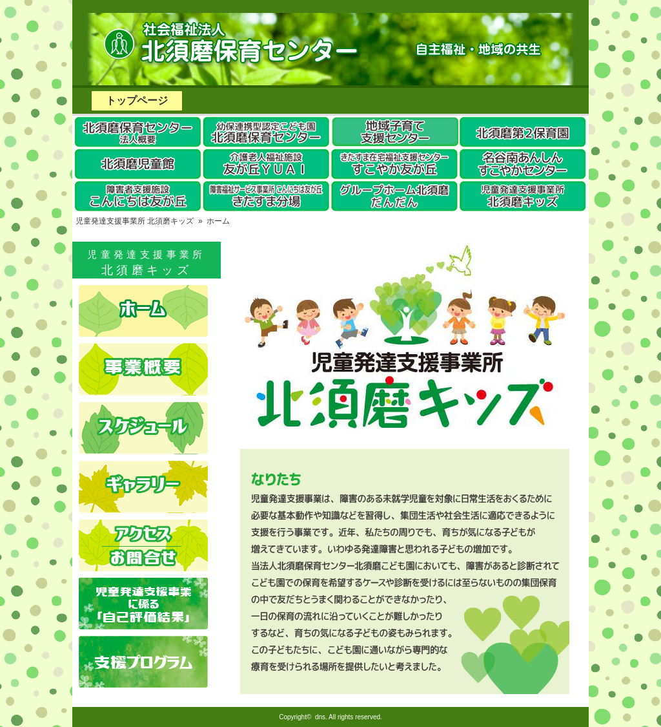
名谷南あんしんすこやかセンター (524, 164)
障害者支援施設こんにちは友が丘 (136, 196)
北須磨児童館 (136, 164)
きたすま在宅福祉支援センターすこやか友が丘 (395, 164)
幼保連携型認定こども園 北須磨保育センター (265, 132)
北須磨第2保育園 (524, 132)
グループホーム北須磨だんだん (395, 196)
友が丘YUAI (265, 164)
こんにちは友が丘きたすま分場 (265, 196)
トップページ (137, 100)
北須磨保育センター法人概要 (136, 132)
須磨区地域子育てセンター (395, 132)
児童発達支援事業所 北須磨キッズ (524, 196)
